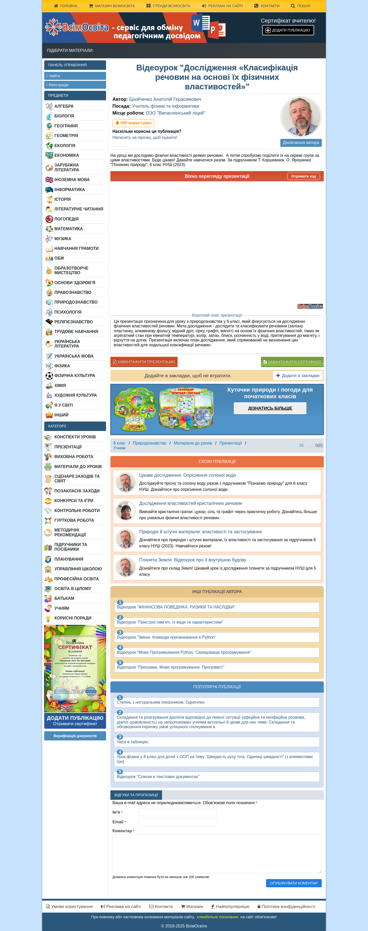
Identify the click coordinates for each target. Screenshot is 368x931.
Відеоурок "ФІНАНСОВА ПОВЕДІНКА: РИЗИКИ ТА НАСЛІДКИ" (176, 607)
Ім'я (117, 812)
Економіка (66, 155)
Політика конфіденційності (286, 906)
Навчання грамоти (76, 248)
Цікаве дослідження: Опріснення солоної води (187, 475)
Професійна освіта (76, 579)
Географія (66, 126)
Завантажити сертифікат (292, 361)
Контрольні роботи (77, 510)
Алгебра (64, 106)
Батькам (64, 598)
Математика (68, 229)
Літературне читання (78, 209)
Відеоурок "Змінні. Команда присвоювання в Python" (166, 637)
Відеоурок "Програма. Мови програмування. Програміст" (170, 667)
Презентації (68, 447)
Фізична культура (74, 375)
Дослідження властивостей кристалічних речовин (190, 503)
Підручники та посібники (70, 546)
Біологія (64, 116)
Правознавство (72, 292)
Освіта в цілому (72, 588)
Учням (61, 608)
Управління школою (78, 569)
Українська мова (74, 356)
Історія (62, 199)
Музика (62, 239)
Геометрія (66, 136)
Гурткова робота (74, 520)
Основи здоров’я (74, 283)
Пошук (300, 6)
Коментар (123, 831)
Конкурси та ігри (73, 500)
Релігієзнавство (73, 322)
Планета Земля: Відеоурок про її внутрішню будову (192, 559)
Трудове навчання (76, 331)
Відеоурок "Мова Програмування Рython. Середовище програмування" (184, 652)
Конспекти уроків (75, 437)
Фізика (62, 366)
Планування (68, 559)
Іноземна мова (72, 180)
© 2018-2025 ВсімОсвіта (184, 926)
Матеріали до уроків (78, 466)
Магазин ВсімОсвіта (112, 6)
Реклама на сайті (222, 6)
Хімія (60, 385)
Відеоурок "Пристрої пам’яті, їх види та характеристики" (170, 622)
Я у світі (63, 405)
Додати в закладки (297, 375)
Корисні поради (72, 618)
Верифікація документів (75, 736)
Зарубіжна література (66, 167)
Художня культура (75, 395)
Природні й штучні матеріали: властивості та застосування (200, 531)
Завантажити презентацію (144, 361)
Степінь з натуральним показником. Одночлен (161, 702)
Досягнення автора (301, 142)
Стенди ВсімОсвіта (168, 6)
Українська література (67, 343)
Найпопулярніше (230, 906)
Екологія (64, 145)
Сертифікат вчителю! (288, 20)
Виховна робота (73, 457)
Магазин (192, 906)
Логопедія (66, 219)
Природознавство (76, 302)
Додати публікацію (291, 30)
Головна (65, 6)
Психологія (68, 312)
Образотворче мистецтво (71, 270)
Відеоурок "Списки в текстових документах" (158, 776)
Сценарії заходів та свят (77, 478)
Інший (61, 415)
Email (119, 822)
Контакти (266, 6)
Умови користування (69, 906)
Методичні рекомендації (70, 532)
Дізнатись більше (270, 408)
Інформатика (69, 189)
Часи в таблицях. (133, 742)
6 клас (119, 443)
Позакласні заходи (77, 491)
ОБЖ (59, 258)
